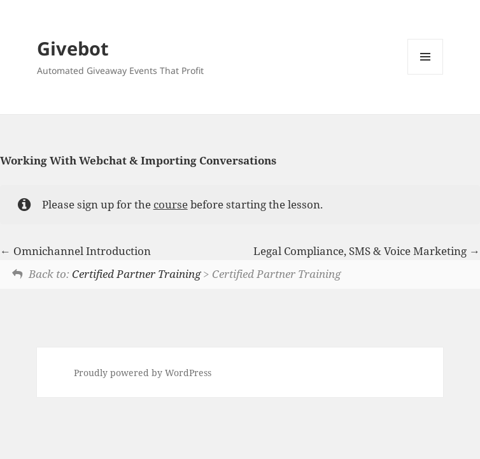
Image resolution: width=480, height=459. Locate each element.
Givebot (73, 48)
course (170, 204)
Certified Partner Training (136, 273)
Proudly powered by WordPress (142, 373)
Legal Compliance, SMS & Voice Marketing (366, 251)
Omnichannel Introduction (75, 251)
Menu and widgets (425, 74)
